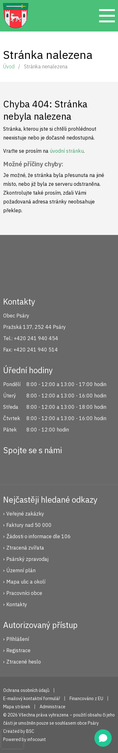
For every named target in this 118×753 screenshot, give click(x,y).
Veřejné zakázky (25, 514)
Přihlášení (17, 639)
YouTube (53, 467)
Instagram (32, 467)
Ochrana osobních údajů (26, 690)
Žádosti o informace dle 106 (38, 536)
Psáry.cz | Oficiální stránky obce (15, 15)
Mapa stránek (16, 707)
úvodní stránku (67, 151)
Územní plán (21, 570)
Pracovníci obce (24, 593)
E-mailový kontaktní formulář (31, 698)
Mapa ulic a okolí (25, 582)
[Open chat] (103, 738)
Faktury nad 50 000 (29, 525)
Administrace (52, 707)
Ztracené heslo (23, 662)
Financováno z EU (86, 698)
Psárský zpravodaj (27, 559)
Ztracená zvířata (25, 548)
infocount (36, 739)
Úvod (8, 66)
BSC (30, 731)
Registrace (18, 650)
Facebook (11, 467)
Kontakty (16, 604)
